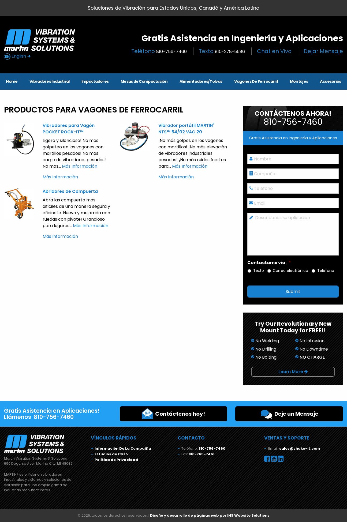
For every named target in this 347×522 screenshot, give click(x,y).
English (17, 56)
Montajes (299, 81)
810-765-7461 (201, 454)
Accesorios (330, 81)
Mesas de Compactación (144, 81)
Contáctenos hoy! (173, 413)
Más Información (79, 166)
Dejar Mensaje (323, 51)
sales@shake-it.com (299, 448)
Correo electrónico (290, 271)
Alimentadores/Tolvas (201, 81)
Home (11, 81)
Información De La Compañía (123, 448)
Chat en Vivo (274, 51)
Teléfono (159, 51)
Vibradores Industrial (49, 81)
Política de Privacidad (116, 459)
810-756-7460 (212, 448)
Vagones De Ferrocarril (256, 81)
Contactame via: (269, 263)
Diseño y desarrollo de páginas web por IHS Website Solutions (210, 515)
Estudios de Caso (111, 454)
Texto (222, 51)
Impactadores (95, 81)
